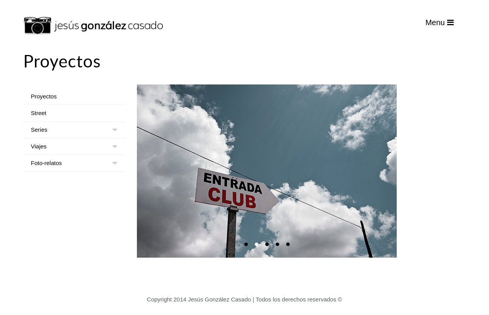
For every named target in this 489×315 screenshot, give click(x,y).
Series (39, 129)
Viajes (39, 146)
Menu (439, 22)
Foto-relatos (46, 163)
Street (39, 113)
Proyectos (44, 96)
